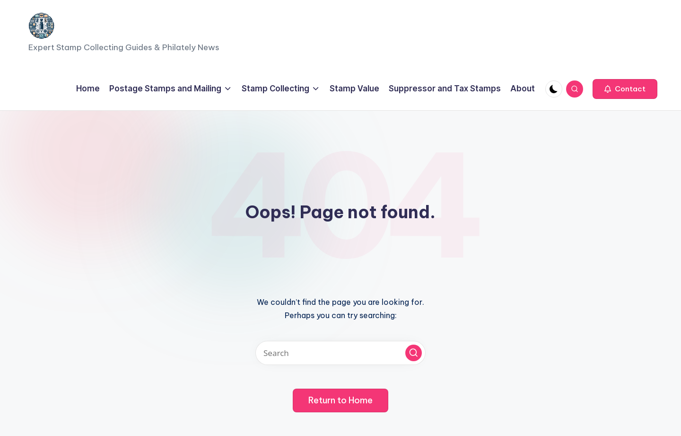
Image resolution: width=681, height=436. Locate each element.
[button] (625, 89)
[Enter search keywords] (340, 353)
